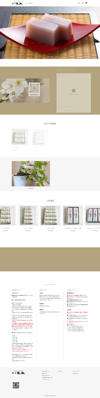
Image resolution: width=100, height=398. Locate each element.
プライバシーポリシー (46, 379)
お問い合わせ (75, 373)
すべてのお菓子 (28, 3)
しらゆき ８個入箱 (27, 228)
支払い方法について (46, 375)
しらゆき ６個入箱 (5, 228)
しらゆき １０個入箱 (50, 228)
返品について (44, 373)
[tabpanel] (31, 173)
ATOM (61, 371)
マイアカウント (76, 371)
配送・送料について (46, 371)
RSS (58, 371)
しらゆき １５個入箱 (72, 228)
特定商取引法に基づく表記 (47, 377)
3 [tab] (32, 188)
